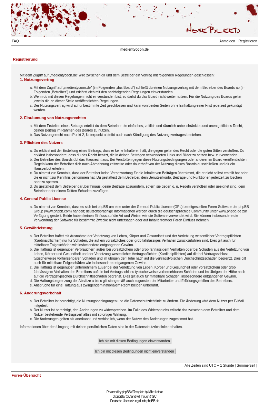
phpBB (126, 392)
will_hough (143, 396)
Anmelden (227, 41)
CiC (128, 396)
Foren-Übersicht (26, 375)
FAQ (15, 41)
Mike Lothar (155, 392)
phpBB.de (153, 401)
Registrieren (248, 41)
